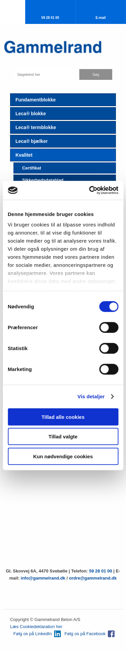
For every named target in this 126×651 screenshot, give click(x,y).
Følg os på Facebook (85, 633)
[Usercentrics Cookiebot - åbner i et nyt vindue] (89, 190)
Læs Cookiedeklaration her (36, 626)
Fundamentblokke (35, 99)
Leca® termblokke (35, 127)
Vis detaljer (91, 396)
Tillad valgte (62, 436)
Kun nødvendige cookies (63, 456)
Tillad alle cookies (62, 417)
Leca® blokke (30, 113)
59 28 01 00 (100, 571)
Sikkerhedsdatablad (43, 180)
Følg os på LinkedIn (32, 633)
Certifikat (31, 167)
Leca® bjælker (31, 141)
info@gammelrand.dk (44, 578)
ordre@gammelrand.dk (93, 578)
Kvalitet (24, 155)
